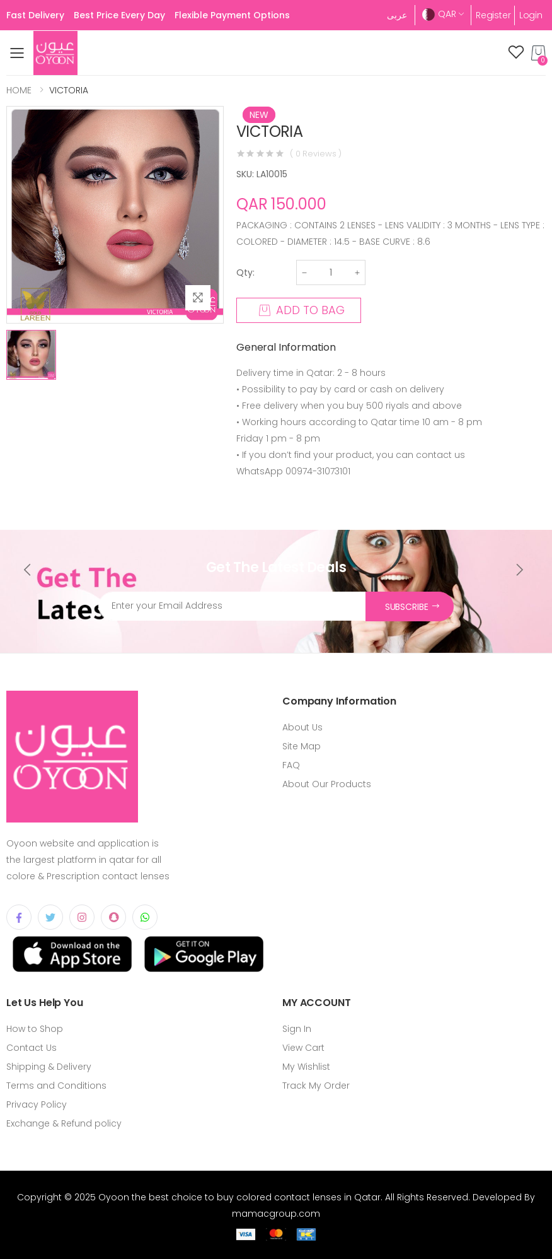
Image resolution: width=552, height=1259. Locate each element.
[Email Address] (232, 606)
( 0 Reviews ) (316, 153)
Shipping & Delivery (48, 1066)
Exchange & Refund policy (64, 1123)
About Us (302, 727)
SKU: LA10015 (261, 174)
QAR (439, 14)
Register (493, 15)
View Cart (303, 1047)
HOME (19, 90)
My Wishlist (306, 1066)
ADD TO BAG (302, 310)
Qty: (245, 272)
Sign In (296, 1028)
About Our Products (326, 784)
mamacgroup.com (276, 1213)
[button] (538, 53)
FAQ (291, 765)
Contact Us (31, 1047)
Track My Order (316, 1085)
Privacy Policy (36, 1104)
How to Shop (34, 1028)
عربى (397, 15)
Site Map (301, 746)
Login (531, 15)
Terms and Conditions (56, 1085)
